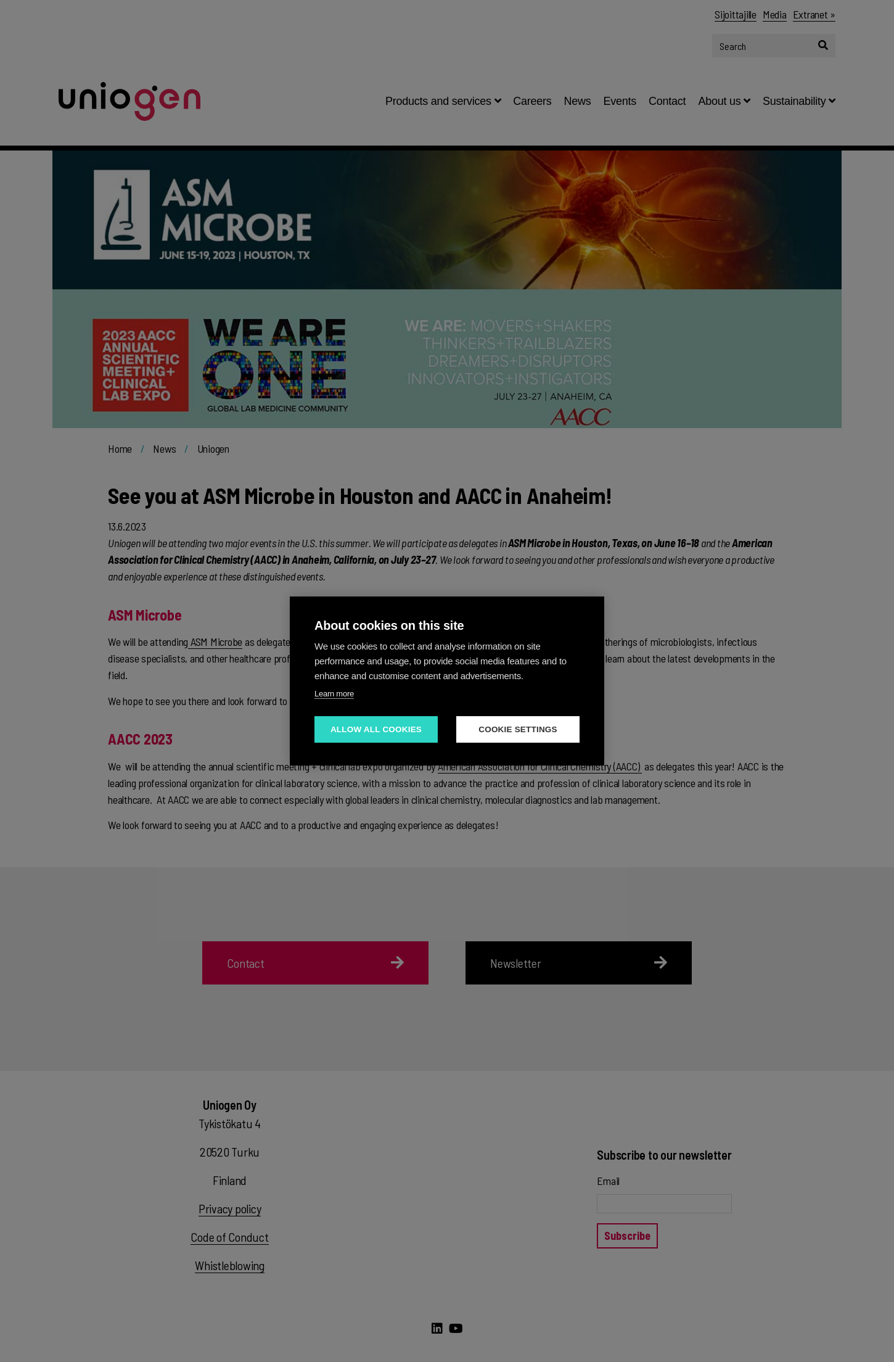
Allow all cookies (376, 729)
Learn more (334, 693)
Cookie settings (517, 729)
